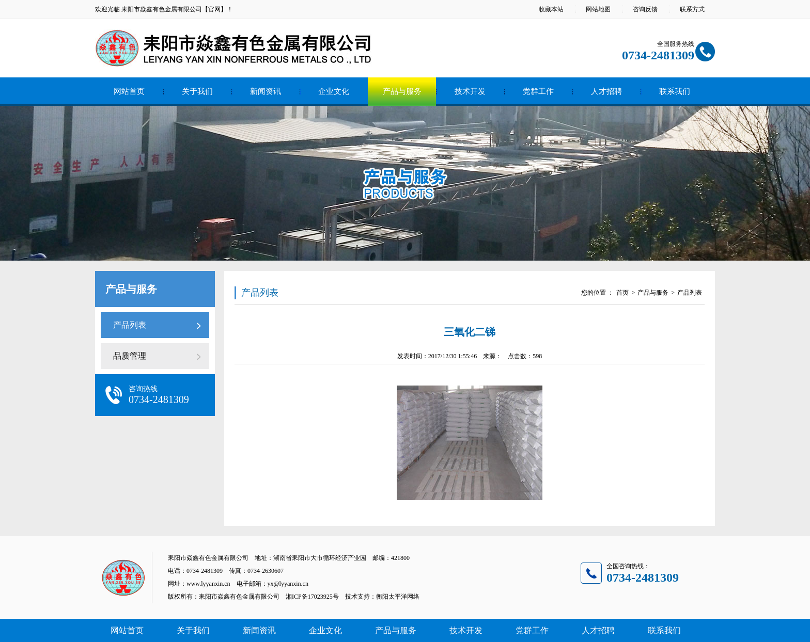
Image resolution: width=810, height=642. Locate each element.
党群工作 (538, 91)
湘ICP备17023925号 (312, 596)
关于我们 (197, 91)
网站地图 (598, 9)
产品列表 (129, 324)
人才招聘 (606, 91)
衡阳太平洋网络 (397, 596)
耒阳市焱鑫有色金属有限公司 (161, 9)
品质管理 (129, 355)
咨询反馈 (645, 9)
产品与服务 (402, 91)
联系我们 (674, 91)
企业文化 (333, 91)
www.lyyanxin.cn (208, 583)
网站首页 (129, 91)
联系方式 (692, 9)
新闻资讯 (265, 91)
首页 (622, 292)
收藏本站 (551, 9)
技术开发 (470, 91)
